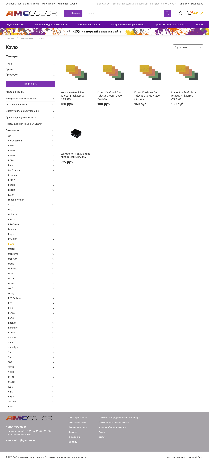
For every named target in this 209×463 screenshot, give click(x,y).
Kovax (11, 244)
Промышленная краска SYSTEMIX (24, 123)
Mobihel (12, 268)
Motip (11, 263)
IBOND (11, 219)
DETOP (11, 180)
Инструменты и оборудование (127, 24)
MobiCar (12, 258)
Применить (30, 83)
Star (10, 357)
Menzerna (13, 253)
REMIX (11, 313)
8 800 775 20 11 (16, 427)
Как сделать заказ (77, 422)
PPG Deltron (14, 298)
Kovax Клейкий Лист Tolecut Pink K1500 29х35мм (183, 96)
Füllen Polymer (16, 199)
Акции (73, 3)
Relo (10, 308)
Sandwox (13, 337)
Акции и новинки (15, 24)
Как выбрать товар (78, 417)
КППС (11, 406)
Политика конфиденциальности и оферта (119, 417)
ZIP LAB (12, 401)
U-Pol (11, 377)
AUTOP (11, 155)
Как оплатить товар (28, 3)
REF (10, 303)
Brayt (11, 165)
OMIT (10, 288)
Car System (14, 170)
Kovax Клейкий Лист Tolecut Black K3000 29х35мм (73, 96)
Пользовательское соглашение (114, 422)
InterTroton (14, 224)
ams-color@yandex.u (20, 440)
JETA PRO (12, 239)
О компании (48, 3)
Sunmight (13, 347)
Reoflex (12, 322)
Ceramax (12, 175)
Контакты (63, 3)
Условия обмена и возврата (112, 427)
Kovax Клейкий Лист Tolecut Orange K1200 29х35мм (147, 96)
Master (11, 249)
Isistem (12, 229)
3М (9, 135)
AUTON (11, 150)
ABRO (11, 145)
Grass (11, 204)
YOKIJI (11, 372)
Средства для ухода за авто (170, 24)
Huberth (12, 214)
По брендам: (26, 38)
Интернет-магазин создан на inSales (185, 457)
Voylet (11, 396)
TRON (11, 367)
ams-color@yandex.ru (191, 3)
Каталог (73, 13)
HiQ (10, 209)
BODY (11, 160)
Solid (11, 342)
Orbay (11, 293)
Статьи (102, 437)
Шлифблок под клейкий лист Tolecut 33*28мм (76, 155)
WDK (10, 386)
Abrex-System (15, 140)
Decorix (12, 185)
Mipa (10, 273)
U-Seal (11, 381)
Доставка (11, 3)
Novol (11, 283)
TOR (10, 362)
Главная (10, 38)
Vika (10, 391)
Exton (11, 194)
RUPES (11, 332)
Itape (11, 234)
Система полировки (89, 24)
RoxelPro (13, 327)
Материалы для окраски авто (51, 24)
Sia (9, 352)
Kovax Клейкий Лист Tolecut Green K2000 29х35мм (109, 96)
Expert (11, 190)
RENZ (11, 317)
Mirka (11, 278)
